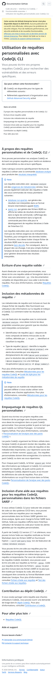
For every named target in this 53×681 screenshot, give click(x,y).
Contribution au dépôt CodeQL (24, 591)
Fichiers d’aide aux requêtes (23, 580)
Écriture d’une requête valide (23, 265)
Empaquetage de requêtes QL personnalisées (22, 408)
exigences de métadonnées (23, 187)
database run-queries (17, 200)
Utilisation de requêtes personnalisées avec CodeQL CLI (27, 14)
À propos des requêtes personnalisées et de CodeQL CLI (26, 150)
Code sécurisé (11, 9)
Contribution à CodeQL (35, 605)
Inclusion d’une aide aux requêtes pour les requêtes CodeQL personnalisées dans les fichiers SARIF (25, 496)
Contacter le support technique (15, 643)
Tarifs (4, 672)
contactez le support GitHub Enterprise (25, 38)
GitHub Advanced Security (18, 98)
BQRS (36, 206)
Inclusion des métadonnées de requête (23, 295)
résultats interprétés (27, 174)
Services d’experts (15, 672)
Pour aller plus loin (16, 613)
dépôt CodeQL (23, 602)
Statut (42, 670)
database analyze (43, 171)
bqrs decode (19, 245)
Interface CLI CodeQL (27, 9)
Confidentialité (32, 670)
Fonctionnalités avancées (15, 11)
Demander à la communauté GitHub (17, 640)
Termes (22, 670)
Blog (25, 672)
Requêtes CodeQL (14, 619)
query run (12, 209)
